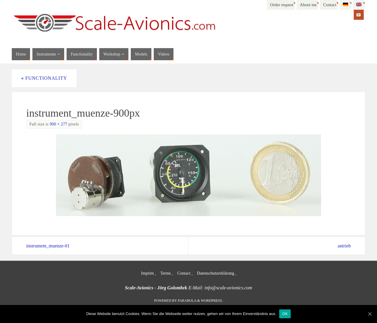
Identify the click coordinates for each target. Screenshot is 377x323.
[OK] (370, 314)
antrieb (344, 245)
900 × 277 (58, 124)
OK (285, 313)
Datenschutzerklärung (215, 273)
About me (308, 4)
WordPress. (212, 300)
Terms (165, 273)
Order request (281, 4)
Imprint (147, 273)
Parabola (187, 300)
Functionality (44, 78)
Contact (329, 4)
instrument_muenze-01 (48, 245)
